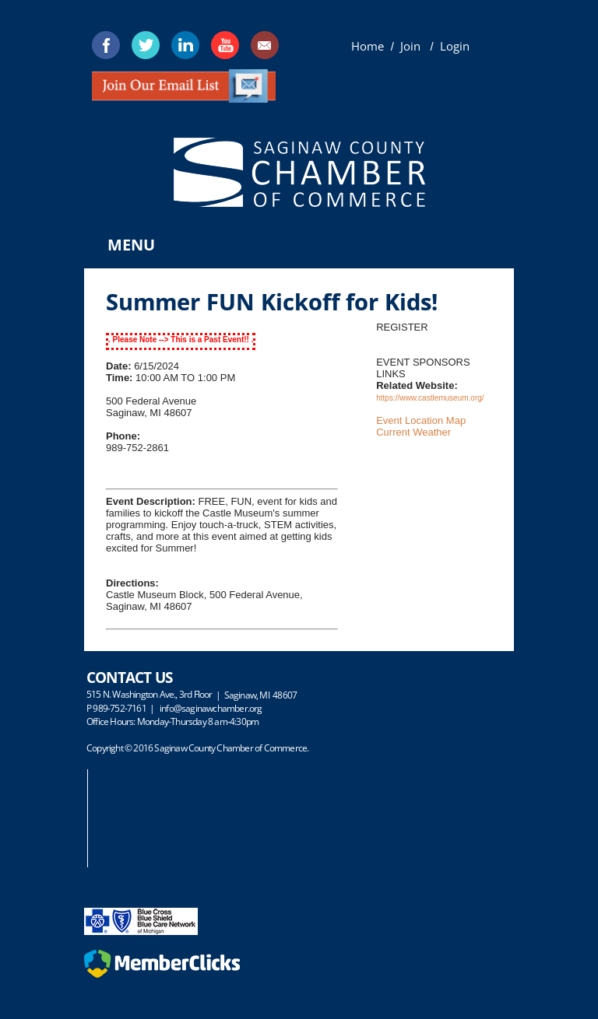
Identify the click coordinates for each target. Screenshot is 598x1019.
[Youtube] (225, 45)
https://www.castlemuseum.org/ (430, 398)
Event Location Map (421, 420)
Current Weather (413, 432)
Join (412, 46)
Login (455, 46)
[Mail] (265, 45)
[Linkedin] (185, 45)
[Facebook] (106, 45)
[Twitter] (146, 45)
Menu (131, 244)
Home (367, 46)
